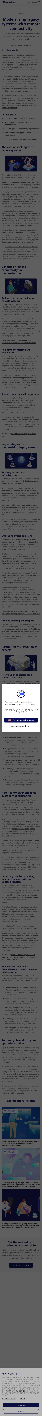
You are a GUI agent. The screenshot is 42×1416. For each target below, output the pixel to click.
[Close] (38, 686)
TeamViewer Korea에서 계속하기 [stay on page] (21, 726)
